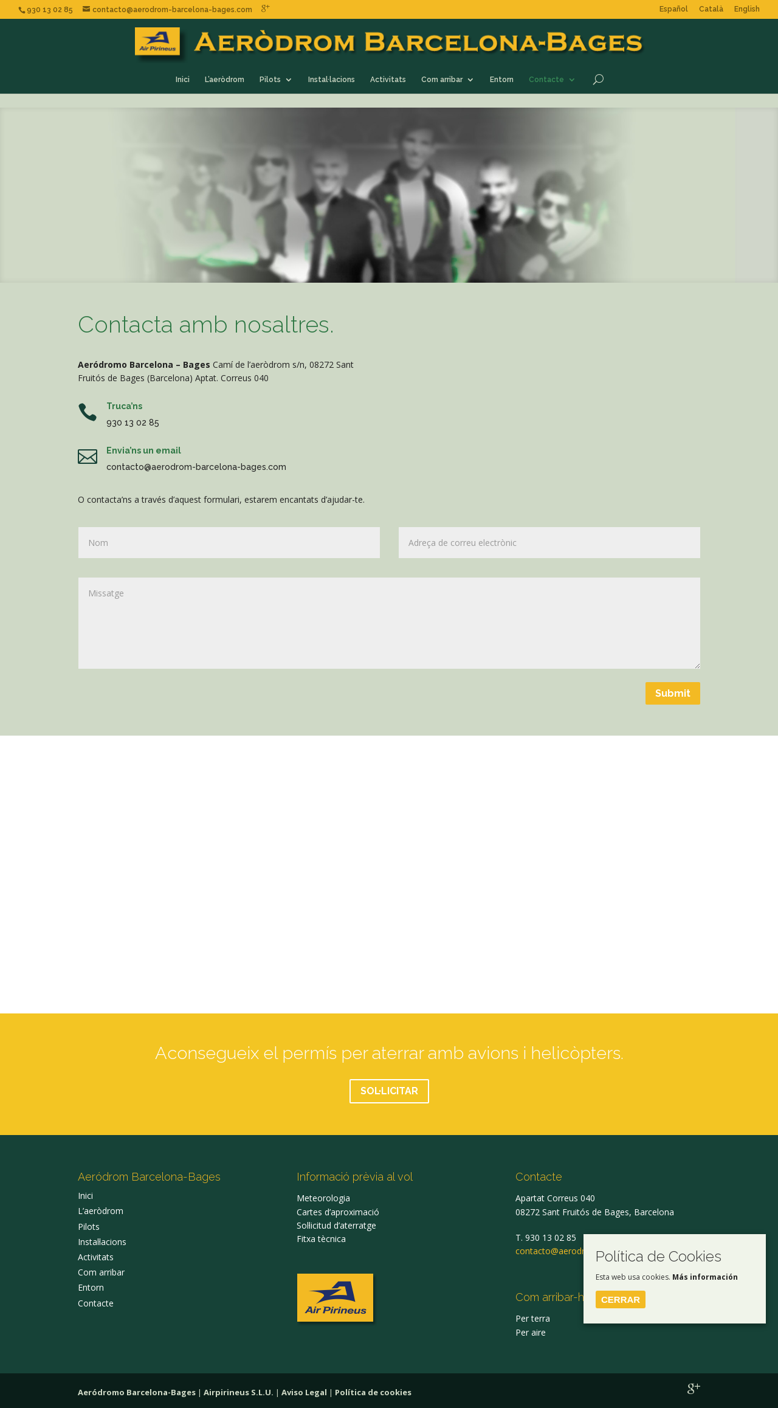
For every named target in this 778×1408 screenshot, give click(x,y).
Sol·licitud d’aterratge (336, 1225)
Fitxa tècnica (321, 1238)
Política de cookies (373, 1392)
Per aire (530, 1332)
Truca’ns (124, 406)
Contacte (546, 79)
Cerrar (620, 1299)
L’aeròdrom (224, 79)
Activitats (388, 79)
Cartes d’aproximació (338, 1212)
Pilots (270, 79)
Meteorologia (323, 1198)
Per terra (532, 1318)
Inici (183, 79)
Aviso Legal (304, 1392)
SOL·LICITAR (389, 1091)
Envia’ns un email (143, 450)
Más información (705, 1277)
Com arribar (442, 79)
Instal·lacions (331, 79)
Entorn (502, 79)
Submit (672, 693)
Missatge (389, 623)
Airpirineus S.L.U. (239, 1392)
